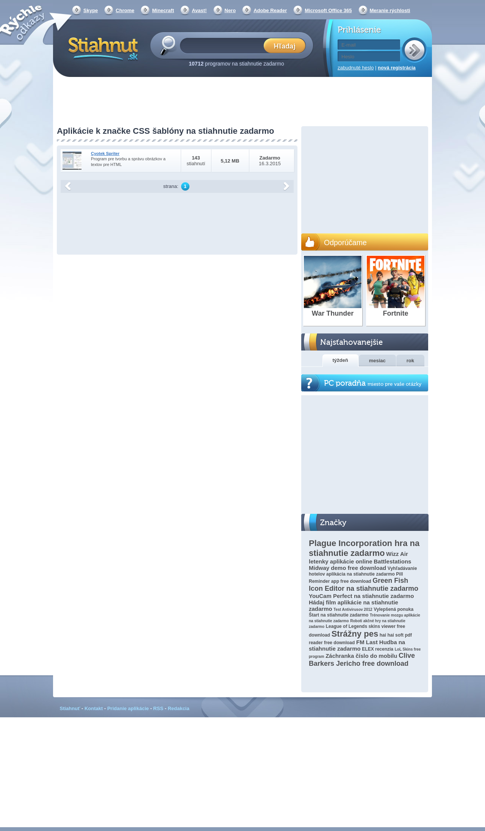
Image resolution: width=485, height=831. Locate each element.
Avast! (199, 10)
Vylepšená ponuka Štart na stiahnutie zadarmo (361, 612)
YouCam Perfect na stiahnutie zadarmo (361, 596)
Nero (230, 10)
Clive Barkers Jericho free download (362, 659)
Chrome (125, 10)
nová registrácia (397, 67)
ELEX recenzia (377, 649)
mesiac (377, 360)
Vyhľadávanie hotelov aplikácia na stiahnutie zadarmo (363, 571)
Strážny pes (355, 634)
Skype (90, 10)
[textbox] (224, 45)
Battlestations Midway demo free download (360, 564)
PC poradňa (372, 383)
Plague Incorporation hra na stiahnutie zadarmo (364, 548)
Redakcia (178, 708)
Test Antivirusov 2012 (352, 609)
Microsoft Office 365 (328, 10)
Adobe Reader (270, 10)
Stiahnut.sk (101, 48)
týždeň (340, 360)
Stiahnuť (70, 708)
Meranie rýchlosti (390, 10)
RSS (158, 708)
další (286, 186)
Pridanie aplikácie (128, 708)
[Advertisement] (242, 102)
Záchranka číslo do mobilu (361, 656)
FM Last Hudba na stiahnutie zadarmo (357, 645)
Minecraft (163, 10)
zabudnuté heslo (356, 67)
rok (410, 360)
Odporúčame (345, 242)
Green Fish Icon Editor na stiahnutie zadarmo (363, 584)
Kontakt (93, 708)
